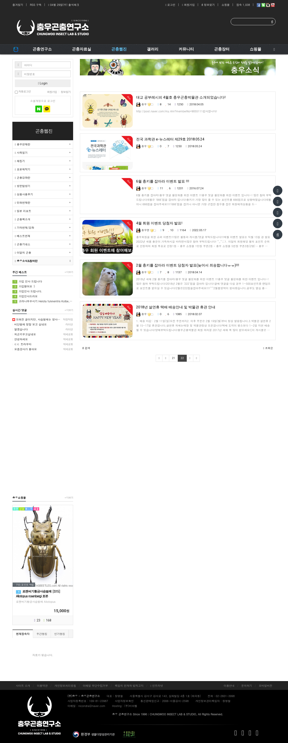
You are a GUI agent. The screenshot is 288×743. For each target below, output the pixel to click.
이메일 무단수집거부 (95, 685)
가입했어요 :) (23, 286)
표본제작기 (22, 169)
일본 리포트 (23, 211)
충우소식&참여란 (26, 261)
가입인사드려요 (25, 296)
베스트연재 (22, 236)
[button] (86, 348)
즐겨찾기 (17, 5)
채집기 (20, 161)
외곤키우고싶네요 (42, 334)
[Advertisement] (42, 423)
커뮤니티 (186, 49)
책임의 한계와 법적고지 (129, 685)
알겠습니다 (42, 329)
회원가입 (188, 5)
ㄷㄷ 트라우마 (42, 344)
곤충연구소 (42, 49)
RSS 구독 (35, 5)
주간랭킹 (41, 634)
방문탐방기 (22, 186)
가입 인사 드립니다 (27, 281)
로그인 (170, 5)
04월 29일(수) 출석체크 (63, 5)
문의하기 (246, 685)
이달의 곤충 (23, 252)
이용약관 (42, 685)
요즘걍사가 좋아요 (42, 349)
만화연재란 (22, 202)
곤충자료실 (81, 49)
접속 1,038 (243, 5)
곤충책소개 (22, 219)
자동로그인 (23, 92)
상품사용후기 (24, 194)
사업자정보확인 (124, 701)
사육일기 (21, 152)
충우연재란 (22, 144)
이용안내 (229, 685)
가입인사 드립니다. (27, 291)
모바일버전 (265, 685)
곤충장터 (222, 49)
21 (173, 358)
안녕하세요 (42, 339)
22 (182, 358)
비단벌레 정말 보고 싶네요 (42, 324)
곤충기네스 (22, 244)
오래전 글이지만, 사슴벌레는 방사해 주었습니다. (42, 319)
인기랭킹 (59, 634)
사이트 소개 (23, 685)
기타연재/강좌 (24, 227)
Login (42, 83)
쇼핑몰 (225, 5)
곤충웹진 (119, 49)
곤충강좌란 (22, 177)
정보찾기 (208, 5)
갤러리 (152, 49)
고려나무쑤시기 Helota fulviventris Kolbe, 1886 (42, 301)
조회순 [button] (268, 348)
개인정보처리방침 (65, 685)
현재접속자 (22, 634)
